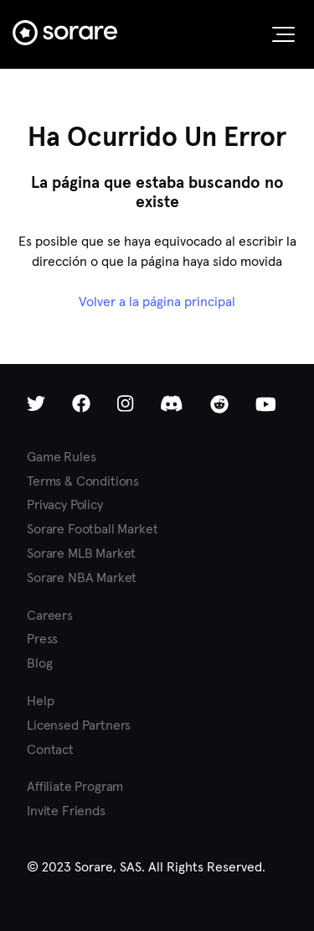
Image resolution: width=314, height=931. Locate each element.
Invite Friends (66, 810)
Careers (50, 615)
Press (42, 638)
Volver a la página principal (157, 301)
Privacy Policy (65, 504)
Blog (39, 663)
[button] (283, 34)
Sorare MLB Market (81, 553)
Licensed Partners (79, 725)
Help (40, 700)
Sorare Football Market (92, 528)
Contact (50, 749)
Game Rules (61, 456)
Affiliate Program (75, 786)
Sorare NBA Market (81, 577)
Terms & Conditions (83, 481)
